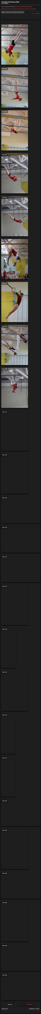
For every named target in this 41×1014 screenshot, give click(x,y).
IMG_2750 (14, 691)
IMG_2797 (14, 345)
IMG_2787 (14, 431)
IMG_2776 (14, 605)
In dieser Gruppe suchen (14, 12)
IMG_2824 (14, 216)
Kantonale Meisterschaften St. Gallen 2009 (24, 9)
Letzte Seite (29, 1004)
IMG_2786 (14, 474)
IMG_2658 (14, 921)
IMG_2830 (14, 173)
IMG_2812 (14, 302)
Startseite (20, 6)
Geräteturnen (28, 6)
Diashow (37, 13)
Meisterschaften (6, 9)
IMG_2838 (14, 87)
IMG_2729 (8, 734)
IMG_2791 (14, 388)
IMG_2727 (8, 777)
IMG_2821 (14, 259)
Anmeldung (5, 1008)
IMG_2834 (14, 130)
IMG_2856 (14, 44)
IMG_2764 (8, 648)
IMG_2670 (14, 849)
